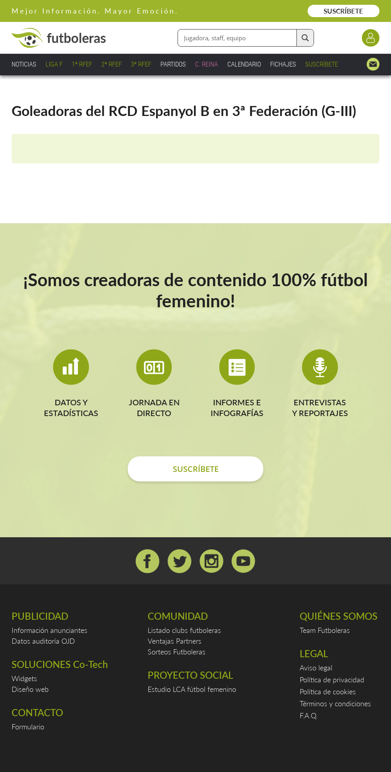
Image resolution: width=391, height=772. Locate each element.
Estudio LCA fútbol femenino (192, 689)
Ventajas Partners (174, 640)
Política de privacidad (332, 679)
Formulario (28, 726)
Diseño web (30, 689)
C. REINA (206, 64)
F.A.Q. (309, 715)
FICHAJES (283, 64)
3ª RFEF (141, 64)
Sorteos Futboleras (176, 651)
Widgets (24, 678)
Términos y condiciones (335, 703)
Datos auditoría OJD (43, 640)
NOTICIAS (24, 64)
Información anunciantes (49, 630)
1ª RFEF (82, 64)
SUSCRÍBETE (343, 11)
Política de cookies (328, 691)
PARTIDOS (173, 64)
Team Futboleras (325, 630)
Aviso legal (316, 667)
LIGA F (54, 64)
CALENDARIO (244, 64)
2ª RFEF (111, 64)
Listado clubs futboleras (184, 630)
